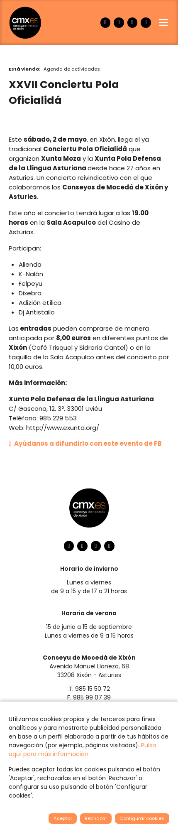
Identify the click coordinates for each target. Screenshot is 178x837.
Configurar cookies (141, 818)
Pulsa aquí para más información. (82, 749)
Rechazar (96, 818)
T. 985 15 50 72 (89, 689)
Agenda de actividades (72, 69)
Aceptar (63, 818)
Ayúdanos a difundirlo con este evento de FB (85, 443)
